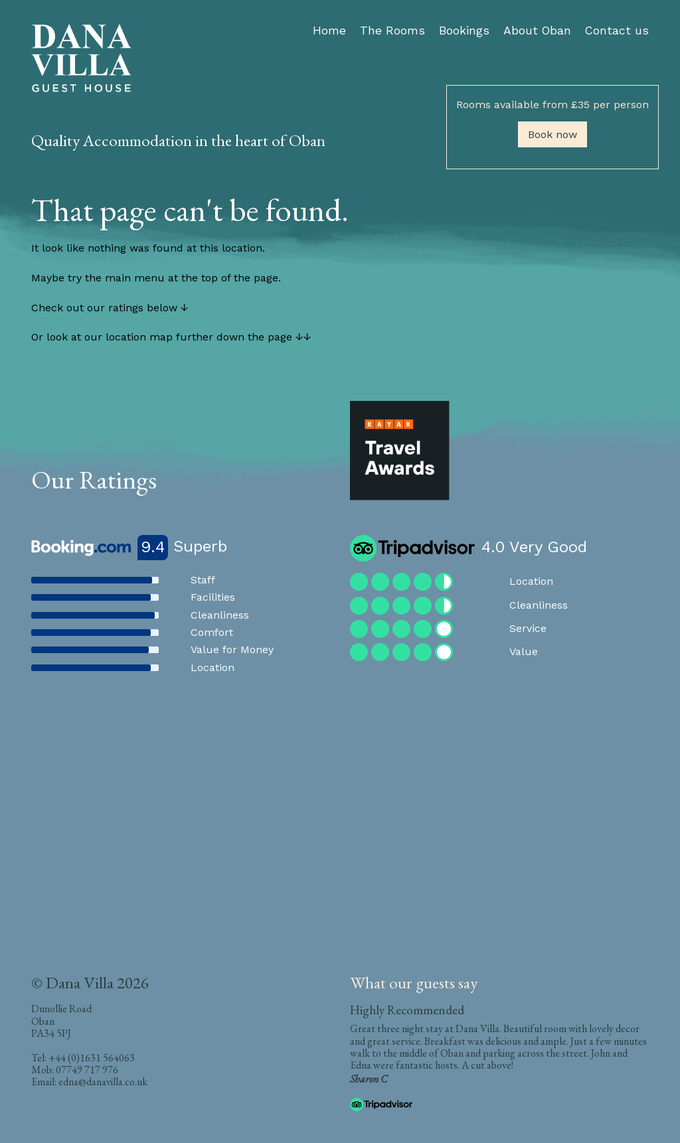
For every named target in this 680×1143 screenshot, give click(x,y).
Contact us (617, 30)
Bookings (464, 30)
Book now (552, 134)
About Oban (537, 30)
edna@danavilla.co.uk (102, 1082)
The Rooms (392, 30)
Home (329, 30)
